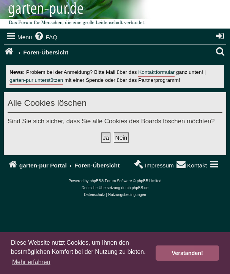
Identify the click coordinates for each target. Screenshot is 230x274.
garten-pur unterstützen (36, 80)
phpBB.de (140, 188)
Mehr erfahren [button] (31, 262)
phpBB (95, 181)
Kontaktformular (156, 72)
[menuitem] (45, 37)
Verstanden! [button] (187, 253)
